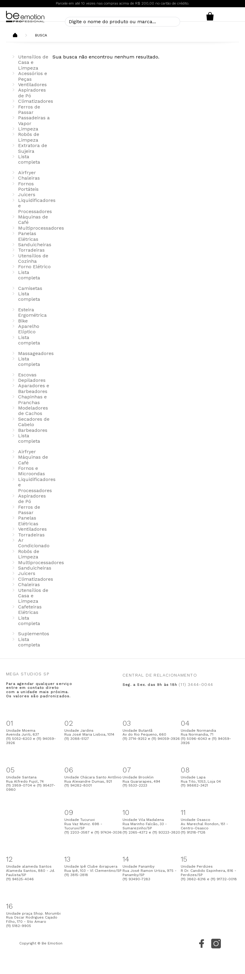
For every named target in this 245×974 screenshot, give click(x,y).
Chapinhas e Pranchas (32, 399)
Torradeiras (31, 250)
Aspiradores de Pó (32, 498)
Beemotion (15, 36)
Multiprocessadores (41, 228)
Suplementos (33, 633)
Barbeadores (32, 430)
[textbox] (122, 22)
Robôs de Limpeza (28, 137)
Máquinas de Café (33, 219)
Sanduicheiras (34, 244)
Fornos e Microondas (31, 470)
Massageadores (36, 353)
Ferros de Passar (29, 109)
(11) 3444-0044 (196, 684)
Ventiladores (32, 84)
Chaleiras (29, 178)
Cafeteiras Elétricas (30, 609)
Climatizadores (35, 101)
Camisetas (30, 288)
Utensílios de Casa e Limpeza (33, 62)
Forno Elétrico (34, 266)
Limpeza (28, 129)
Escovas (27, 375)
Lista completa (29, 159)
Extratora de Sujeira (32, 148)
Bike (23, 321)
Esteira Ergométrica (32, 312)
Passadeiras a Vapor (34, 120)
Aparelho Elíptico (28, 329)
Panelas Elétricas (28, 236)
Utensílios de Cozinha (33, 258)
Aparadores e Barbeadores (33, 388)
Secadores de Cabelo (33, 421)
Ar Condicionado (33, 542)
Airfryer (27, 172)
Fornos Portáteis (28, 186)
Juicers (26, 194)
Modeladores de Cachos (33, 410)
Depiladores (32, 380)
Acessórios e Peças (32, 76)
